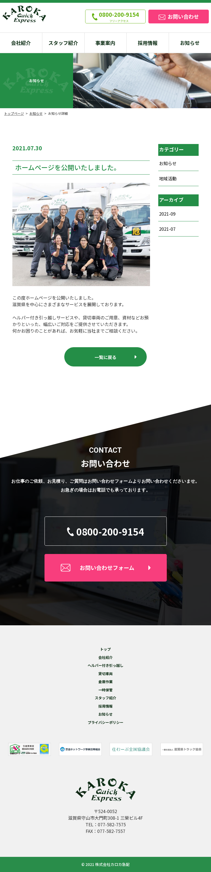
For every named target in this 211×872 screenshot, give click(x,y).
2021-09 (167, 213)
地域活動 (168, 178)
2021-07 (167, 229)
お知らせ (168, 163)
